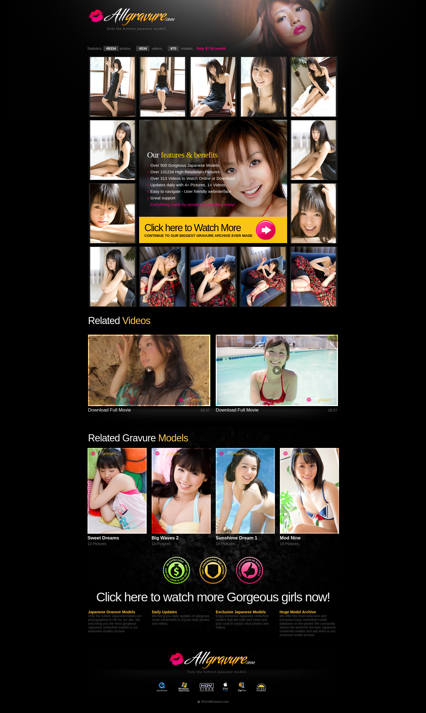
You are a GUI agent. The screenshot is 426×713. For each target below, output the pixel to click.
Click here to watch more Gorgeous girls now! (213, 597)
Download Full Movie (109, 410)
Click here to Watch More (216, 230)
